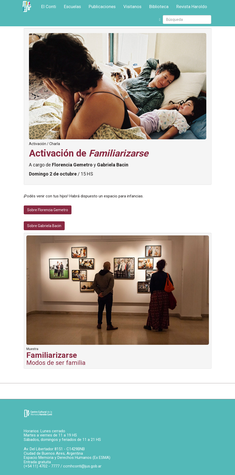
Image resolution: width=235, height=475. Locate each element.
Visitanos (132, 6)
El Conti (48, 6)
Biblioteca (158, 6)
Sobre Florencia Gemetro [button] (47, 210)
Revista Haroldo (191, 6)
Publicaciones (102, 6)
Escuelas (72, 6)
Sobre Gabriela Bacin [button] (44, 226)
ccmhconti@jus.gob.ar (82, 466)
